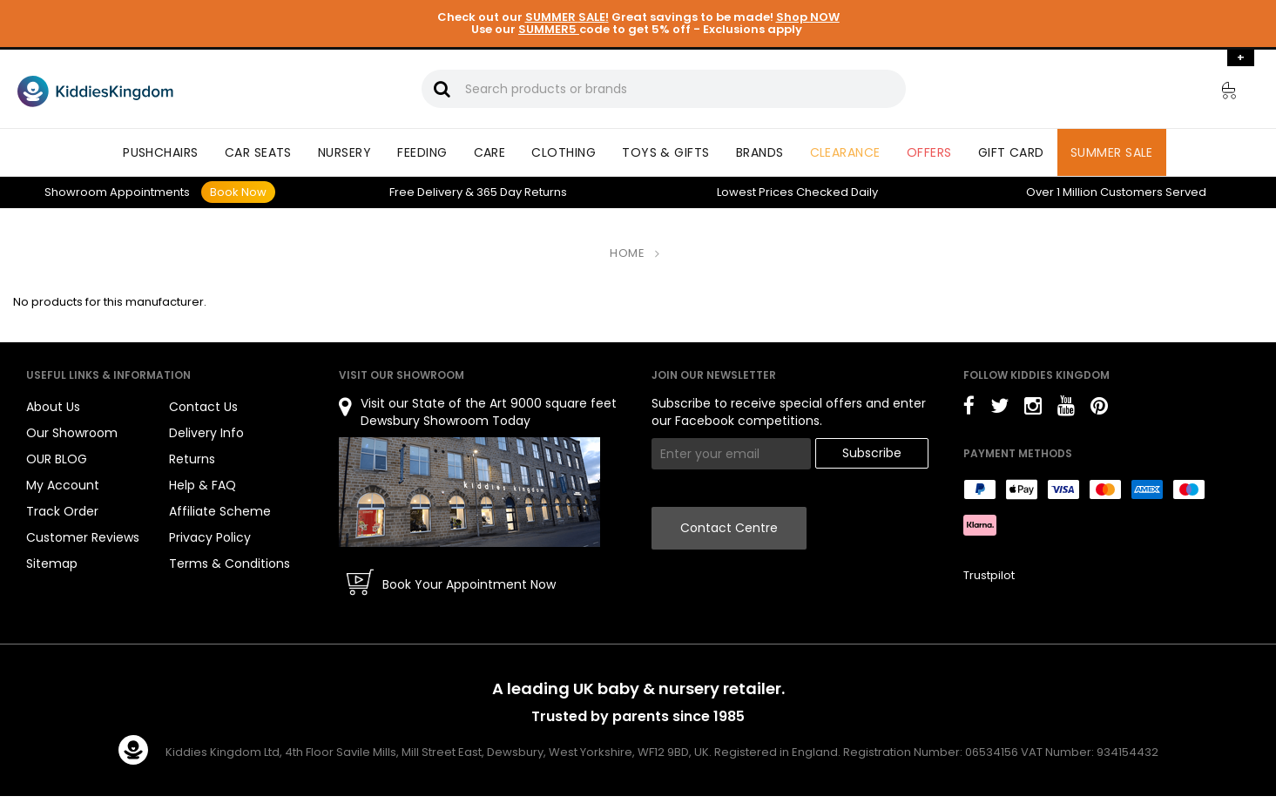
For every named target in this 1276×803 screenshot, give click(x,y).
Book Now (238, 192)
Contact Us (203, 406)
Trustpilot (989, 575)
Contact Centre (729, 527)
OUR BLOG (56, 459)
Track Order (62, 511)
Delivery (425, 192)
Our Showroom (72, 433)
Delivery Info (206, 433)
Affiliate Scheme (220, 511)
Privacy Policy (210, 537)
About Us (53, 406)
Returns (521, 192)
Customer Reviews (82, 537)
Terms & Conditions (229, 563)
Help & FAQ (202, 485)
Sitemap (52, 563)
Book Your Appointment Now (469, 584)
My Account (62, 485)
